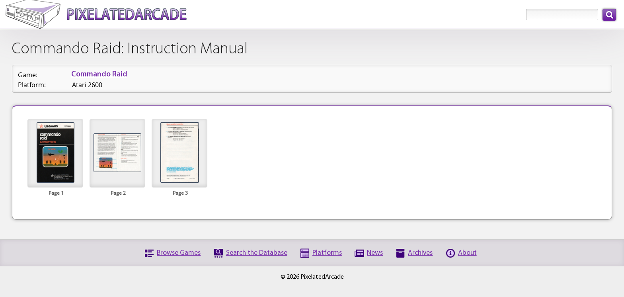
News (375, 253)
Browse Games (179, 253)
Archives (420, 253)
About (467, 253)
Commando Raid (99, 74)
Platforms (327, 253)
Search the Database (256, 253)
